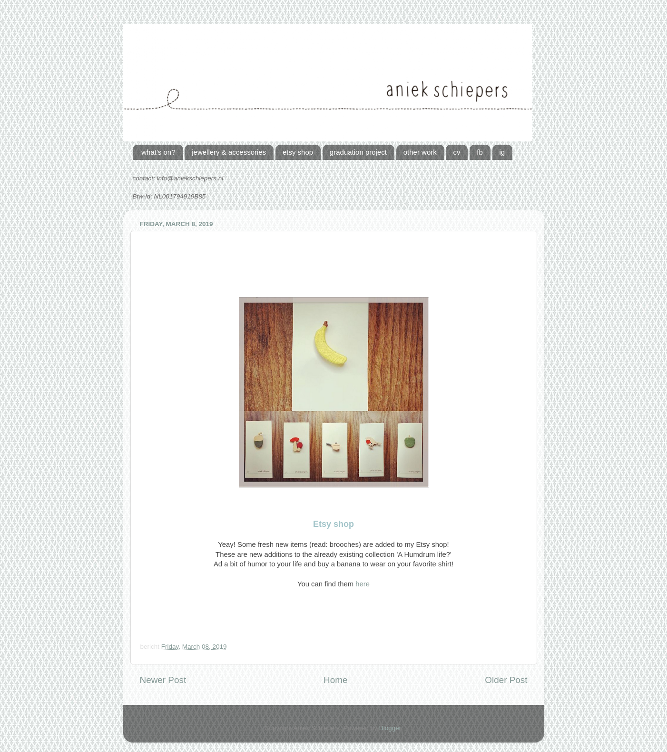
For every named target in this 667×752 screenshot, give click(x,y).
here (362, 584)
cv (456, 152)
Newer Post (163, 680)
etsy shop (298, 152)
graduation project (358, 152)
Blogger (390, 728)
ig (502, 152)
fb (480, 152)
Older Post (506, 680)
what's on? (158, 152)
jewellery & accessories (229, 152)
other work (420, 152)
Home (335, 680)
